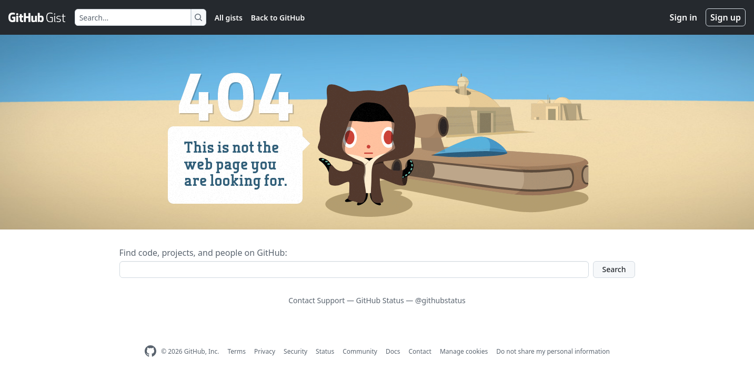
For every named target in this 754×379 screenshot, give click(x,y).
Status (325, 351)
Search (614, 269)
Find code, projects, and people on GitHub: (203, 252)
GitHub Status (380, 300)
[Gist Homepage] (37, 17)
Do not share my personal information (553, 351)
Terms (236, 351)
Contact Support (316, 300)
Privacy (264, 351)
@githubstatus (440, 300)
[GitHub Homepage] (150, 351)
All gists (229, 18)
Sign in (683, 17)
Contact (419, 351)
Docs (393, 351)
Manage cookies (464, 351)
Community (360, 351)
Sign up (725, 17)
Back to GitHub (278, 18)
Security (295, 351)
